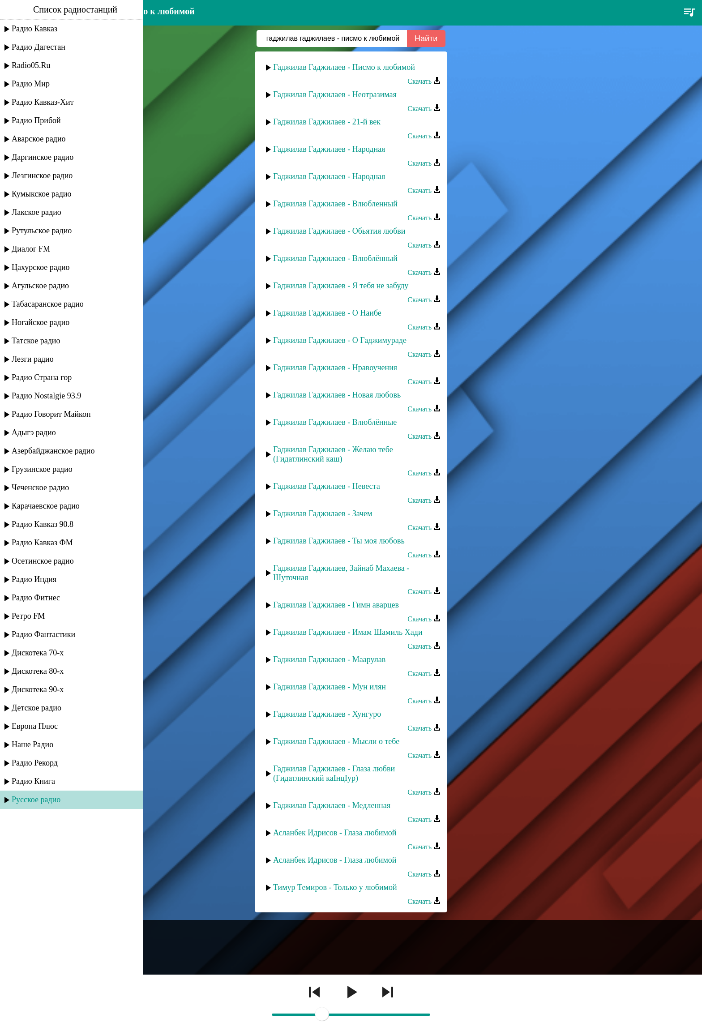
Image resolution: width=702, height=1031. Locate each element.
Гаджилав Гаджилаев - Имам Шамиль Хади (348, 632)
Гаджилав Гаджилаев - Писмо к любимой (344, 67)
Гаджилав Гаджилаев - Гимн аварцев (336, 604)
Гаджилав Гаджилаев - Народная (329, 149)
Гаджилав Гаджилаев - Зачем (322, 513)
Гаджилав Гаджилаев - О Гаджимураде (340, 340)
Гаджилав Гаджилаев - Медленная (331, 805)
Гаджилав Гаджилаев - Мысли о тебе (336, 741)
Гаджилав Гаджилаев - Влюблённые (335, 422)
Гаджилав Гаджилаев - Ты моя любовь (339, 540)
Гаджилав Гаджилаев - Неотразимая (335, 94)
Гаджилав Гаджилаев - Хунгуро (327, 714)
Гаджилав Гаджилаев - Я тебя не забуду (340, 285)
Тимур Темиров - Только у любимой (335, 887)
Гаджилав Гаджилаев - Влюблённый (335, 258)
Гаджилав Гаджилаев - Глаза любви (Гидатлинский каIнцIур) (334, 773)
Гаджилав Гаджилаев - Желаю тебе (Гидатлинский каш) (333, 454)
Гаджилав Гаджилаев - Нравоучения (335, 367)
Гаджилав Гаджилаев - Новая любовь (337, 394)
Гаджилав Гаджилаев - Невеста (326, 486)
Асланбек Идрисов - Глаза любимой (334, 832)
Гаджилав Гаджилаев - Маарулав (329, 659)
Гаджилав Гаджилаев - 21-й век (327, 121)
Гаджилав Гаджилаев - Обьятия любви (339, 231)
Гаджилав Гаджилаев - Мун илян (329, 686)
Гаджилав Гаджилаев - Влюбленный (335, 203)
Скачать (424, 81)
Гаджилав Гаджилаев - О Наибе (327, 312)
